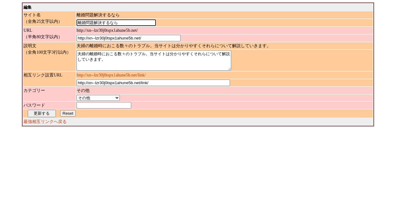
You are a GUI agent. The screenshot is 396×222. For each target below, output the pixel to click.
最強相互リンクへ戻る (45, 125)
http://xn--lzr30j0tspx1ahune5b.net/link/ (111, 78)
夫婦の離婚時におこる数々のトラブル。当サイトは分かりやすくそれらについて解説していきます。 (163, 62)
